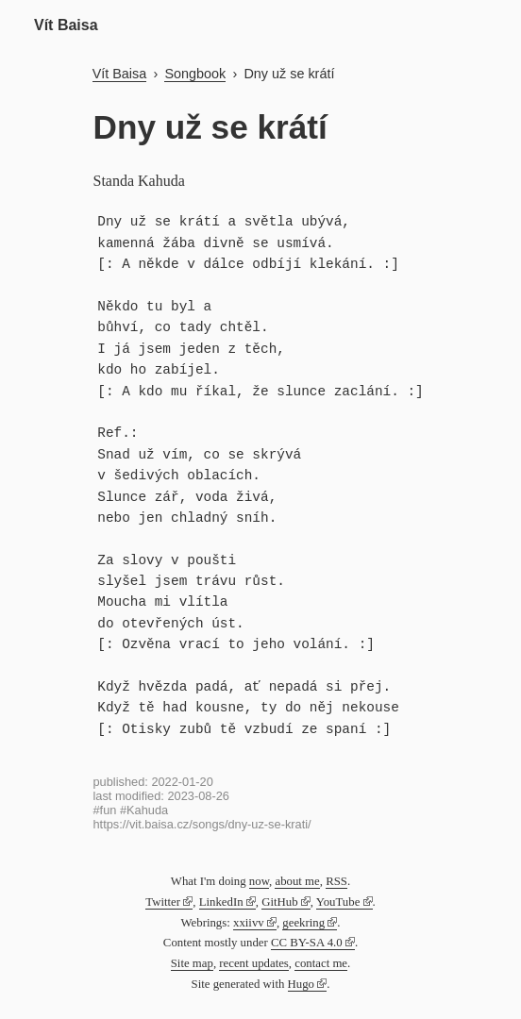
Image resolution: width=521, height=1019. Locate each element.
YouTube (338, 902)
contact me (320, 963)
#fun (105, 810)
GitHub (279, 902)
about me (297, 881)
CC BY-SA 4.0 (307, 942)
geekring (303, 922)
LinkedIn (221, 902)
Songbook (195, 73)
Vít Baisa (66, 25)
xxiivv (248, 922)
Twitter (162, 902)
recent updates (254, 963)
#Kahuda (144, 810)
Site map (192, 963)
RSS (336, 881)
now (259, 881)
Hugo (301, 984)
